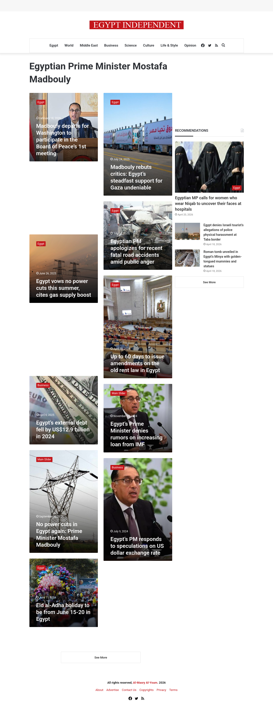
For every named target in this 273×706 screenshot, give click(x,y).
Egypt (53, 45)
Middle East (89, 45)
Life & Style (169, 45)
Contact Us (129, 690)
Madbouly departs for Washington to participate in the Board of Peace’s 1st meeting (62, 140)
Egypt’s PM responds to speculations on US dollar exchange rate (137, 546)
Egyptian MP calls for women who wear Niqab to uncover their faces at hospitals (208, 203)
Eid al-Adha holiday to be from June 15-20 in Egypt (63, 612)
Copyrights (146, 690)
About (99, 690)
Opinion (190, 45)
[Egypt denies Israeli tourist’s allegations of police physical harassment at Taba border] (187, 231)
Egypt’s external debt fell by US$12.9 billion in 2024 (63, 430)
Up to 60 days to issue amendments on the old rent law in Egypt (137, 363)
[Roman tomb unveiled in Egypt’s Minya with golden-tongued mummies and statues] (187, 258)
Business (111, 45)
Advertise (112, 690)
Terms (173, 690)
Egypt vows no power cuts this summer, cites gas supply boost (63, 288)
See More (100, 658)
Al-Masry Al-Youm (145, 683)
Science (131, 45)
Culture (148, 45)
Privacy (161, 690)
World (69, 45)
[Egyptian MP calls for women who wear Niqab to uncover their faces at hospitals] (209, 167)
